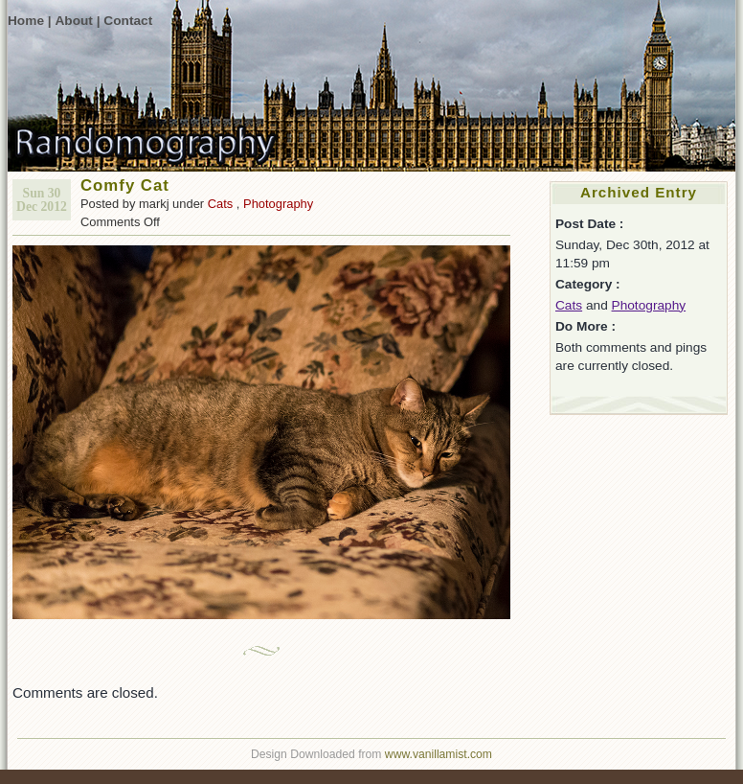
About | (77, 20)
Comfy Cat (124, 185)
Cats (221, 203)
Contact (127, 20)
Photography (278, 203)
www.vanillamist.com (438, 754)
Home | (30, 20)
